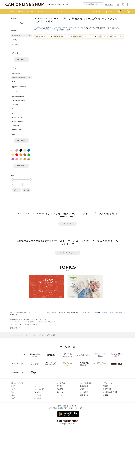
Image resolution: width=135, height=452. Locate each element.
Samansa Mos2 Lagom (18, 100)
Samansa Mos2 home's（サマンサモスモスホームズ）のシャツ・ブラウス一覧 (32, 322)
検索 (101, 4)
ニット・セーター (51, 30)
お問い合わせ (84, 395)
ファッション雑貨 (39, 389)
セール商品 (15, 44)
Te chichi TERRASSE (18, 121)
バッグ (13, 398)
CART (119, 11)
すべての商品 (9, 11)
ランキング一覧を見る (67, 253)
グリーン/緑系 (51, 335)
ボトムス (13, 395)
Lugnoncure (15, 126)
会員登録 (110, 11)
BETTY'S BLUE (16, 130)
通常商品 (14, 40)
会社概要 (105, 395)
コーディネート (73, 11)
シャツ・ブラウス (58, 28)
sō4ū (13, 109)
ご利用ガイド (84, 389)
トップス (37, 28)
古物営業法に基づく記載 (110, 392)
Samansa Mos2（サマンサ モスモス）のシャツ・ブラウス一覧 (28, 319)
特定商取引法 (107, 389)
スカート (120, 28)
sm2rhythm (15, 92)
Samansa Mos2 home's (19, 77)
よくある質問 (84, 392)
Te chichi (14, 113)
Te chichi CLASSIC (17, 117)
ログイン (98, 11)
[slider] (12, 179)
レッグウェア (38, 395)
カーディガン (79, 28)
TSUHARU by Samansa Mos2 (19, 86)
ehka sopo (15, 104)
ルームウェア (38, 398)
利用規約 (105, 386)
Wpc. (13, 134)
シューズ (36, 386)
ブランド (41, 11)
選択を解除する (21, 59)
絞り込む (26, 190)
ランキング (61, 11)
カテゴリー (50, 11)
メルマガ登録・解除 (86, 383)
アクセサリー (38, 392)
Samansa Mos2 (16, 73)
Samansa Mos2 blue (18, 96)
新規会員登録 (84, 386)
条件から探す (109, 4)
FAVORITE (124, 11)
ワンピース (39, 30)
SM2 (13, 82)
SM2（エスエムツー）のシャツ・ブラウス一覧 (23, 324)
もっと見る (67, 223)
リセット (16, 190)
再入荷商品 (30, 11)
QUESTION (128, 11)
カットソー (69, 28)
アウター (13, 392)
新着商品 (21, 11)
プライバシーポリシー (109, 383)
